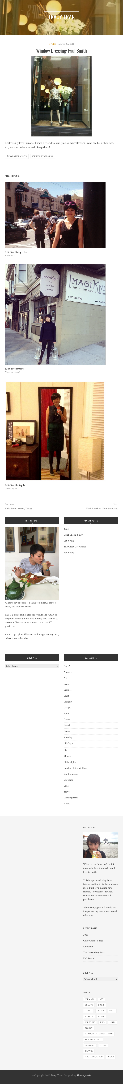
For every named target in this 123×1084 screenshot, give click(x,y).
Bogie (70, 743)
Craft (66, 696)
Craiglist (68, 701)
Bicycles (68, 690)
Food (66, 713)
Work (67, 803)
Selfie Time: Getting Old (15, 485)
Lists (66, 750)
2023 (66, 529)
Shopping (68, 780)
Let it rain (69, 540)
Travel (67, 791)
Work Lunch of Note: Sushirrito (102, 508)
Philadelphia (70, 762)
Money (67, 756)
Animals (68, 672)
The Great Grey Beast (75, 546)
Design (67, 707)
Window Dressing (43, 156)
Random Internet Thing (76, 768)
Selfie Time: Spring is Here (16, 252)
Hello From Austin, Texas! (18, 508)
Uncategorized (71, 797)
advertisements (17, 156)
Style (52, 44)
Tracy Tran (56, 1075)
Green (67, 719)
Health (67, 725)
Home (67, 731)
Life (66, 743)
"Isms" (67, 666)
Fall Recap (69, 552)
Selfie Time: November (14, 368)
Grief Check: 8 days (74, 535)
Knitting (68, 737)
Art (65, 678)
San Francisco (71, 774)
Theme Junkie (84, 1075)
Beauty (67, 684)
